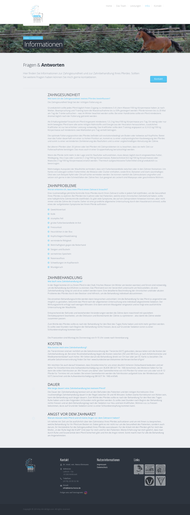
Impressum (101, 464)
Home (109, 5)
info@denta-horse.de (72, 488)
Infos (147, 5)
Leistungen (135, 5)
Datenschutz (102, 467)
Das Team (121, 5)
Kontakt (157, 5)
